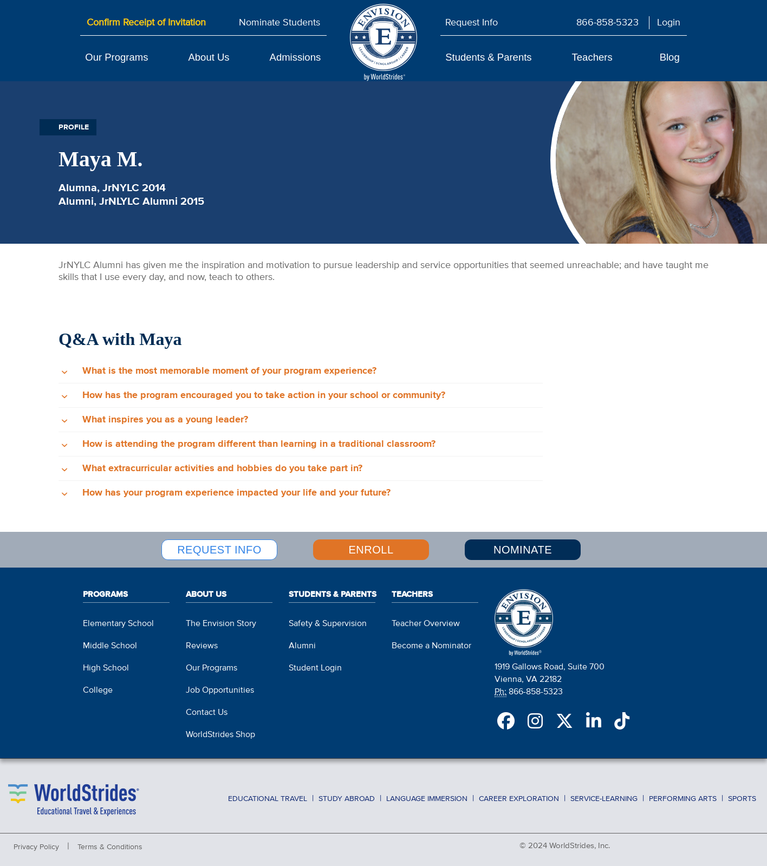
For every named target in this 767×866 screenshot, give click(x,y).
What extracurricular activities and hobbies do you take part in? (222, 468)
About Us (208, 57)
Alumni (302, 646)
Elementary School (118, 624)
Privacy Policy (36, 847)
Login (668, 23)
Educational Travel (267, 799)
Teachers (592, 57)
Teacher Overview (426, 624)
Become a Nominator (431, 646)
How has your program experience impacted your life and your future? (236, 493)
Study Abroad (346, 799)
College (98, 690)
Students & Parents (488, 57)
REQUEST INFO (219, 550)
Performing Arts (683, 799)
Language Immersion (426, 799)
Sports (742, 799)
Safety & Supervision (328, 624)
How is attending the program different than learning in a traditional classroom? (258, 444)
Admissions (295, 57)
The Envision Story (221, 624)
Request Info (471, 23)
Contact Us (206, 712)
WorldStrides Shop (220, 735)
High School (106, 668)
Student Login (315, 668)
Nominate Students (279, 23)
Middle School (110, 646)
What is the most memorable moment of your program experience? (229, 371)
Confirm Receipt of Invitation (146, 23)
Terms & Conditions (109, 847)
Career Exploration (519, 799)
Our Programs (116, 57)
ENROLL (370, 550)
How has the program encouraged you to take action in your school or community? (263, 395)
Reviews (202, 646)
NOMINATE (522, 550)
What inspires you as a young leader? (165, 420)
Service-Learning (604, 799)
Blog (670, 57)
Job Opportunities (220, 690)
